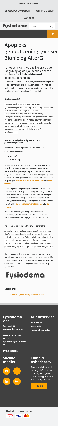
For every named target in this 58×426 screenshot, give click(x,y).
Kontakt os (36, 322)
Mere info (36, 326)
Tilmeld (39, 385)
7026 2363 (16, 335)
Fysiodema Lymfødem (17, 11)
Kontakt (29, 18)
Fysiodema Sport (29, 3)
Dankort (10, 416)
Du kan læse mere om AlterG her (29, 181)
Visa (18, 416)
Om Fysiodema (45, 11)
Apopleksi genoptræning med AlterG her (27, 295)
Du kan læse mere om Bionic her (29, 204)
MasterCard (26, 416)
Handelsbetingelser (41, 330)
